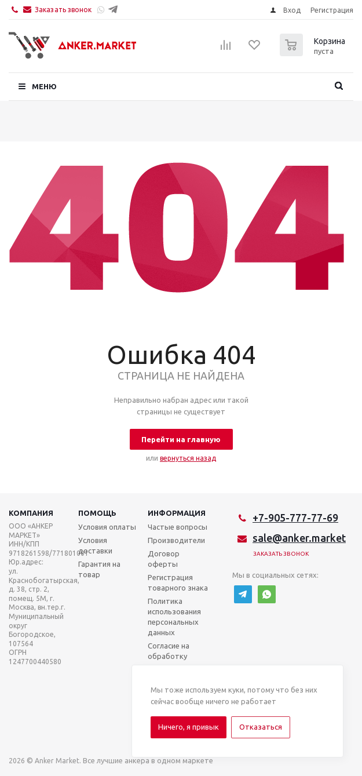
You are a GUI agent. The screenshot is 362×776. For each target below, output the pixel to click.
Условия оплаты (107, 527)
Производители (176, 540)
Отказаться (260, 727)
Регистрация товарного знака (178, 582)
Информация (177, 513)
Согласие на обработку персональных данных (173, 661)
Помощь (97, 513)
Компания (31, 513)
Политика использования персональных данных (174, 616)
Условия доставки (95, 545)
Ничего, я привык (188, 727)
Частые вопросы (177, 527)
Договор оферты (164, 558)
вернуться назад (188, 458)
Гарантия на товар (99, 569)
